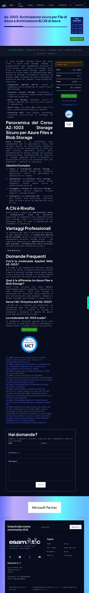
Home (11, 5)
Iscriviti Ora (29, 329)
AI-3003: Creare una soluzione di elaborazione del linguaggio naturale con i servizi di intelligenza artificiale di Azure (28, 366)
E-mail (44, 443)
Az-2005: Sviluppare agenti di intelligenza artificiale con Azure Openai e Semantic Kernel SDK (28, 402)
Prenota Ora (77, 39)
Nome (10, 443)
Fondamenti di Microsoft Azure (20, 420)
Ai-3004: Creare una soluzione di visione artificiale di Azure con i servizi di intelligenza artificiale (25, 360)
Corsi (51, 5)
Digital (40, 5)
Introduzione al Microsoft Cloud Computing (26, 422)
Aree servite (70, 553)
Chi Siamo (20, 5)
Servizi (50, 560)
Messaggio (12, 461)
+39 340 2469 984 (69, 100)
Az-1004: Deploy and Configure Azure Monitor (27, 418)
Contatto (68, 560)
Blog (30, 5)
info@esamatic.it (69, 104)
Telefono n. (13, 453)
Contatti (63, 5)
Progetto (51, 557)
